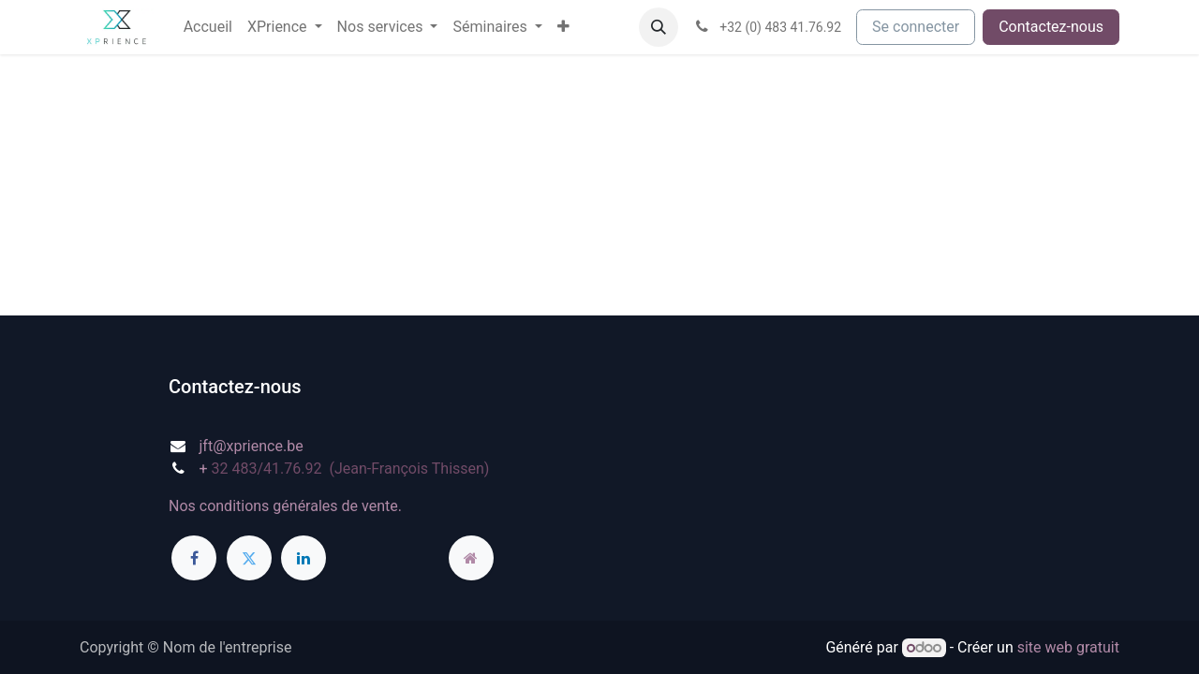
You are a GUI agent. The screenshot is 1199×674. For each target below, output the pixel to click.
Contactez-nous (1051, 27)
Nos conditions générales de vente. (285, 506)
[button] (658, 27)
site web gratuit (1068, 647)
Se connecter (915, 27)
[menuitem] (208, 27)
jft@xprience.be (251, 446)
